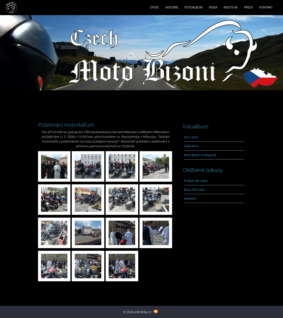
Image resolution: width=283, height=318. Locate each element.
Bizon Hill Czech (194, 189)
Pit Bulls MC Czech (196, 181)
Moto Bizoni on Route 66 (200, 155)
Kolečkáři (190, 198)
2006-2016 (191, 146)
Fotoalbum (193, 7)
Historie (171, 7)
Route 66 (231, 7)
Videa (213, 7)
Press (248, 7)
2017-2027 (191, 137)
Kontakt (266, 7)
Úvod (154, 7)
